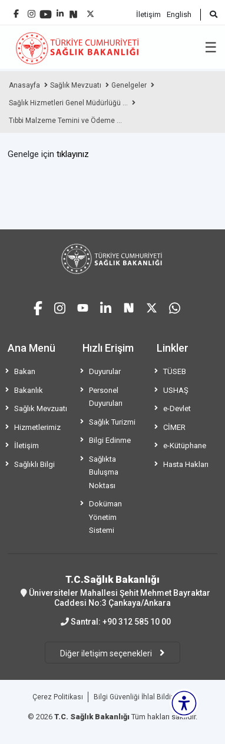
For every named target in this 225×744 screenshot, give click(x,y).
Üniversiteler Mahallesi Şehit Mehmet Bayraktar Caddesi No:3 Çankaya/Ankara (112, 590)
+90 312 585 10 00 (136, 621)
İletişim (148, 14)
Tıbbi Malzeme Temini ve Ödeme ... (65, 120)
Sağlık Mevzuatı (75, 85)
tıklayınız (73, 154)
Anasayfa (24, 85)
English (179, 14)
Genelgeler (129, 85)
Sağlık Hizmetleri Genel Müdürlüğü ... (68, 103)
